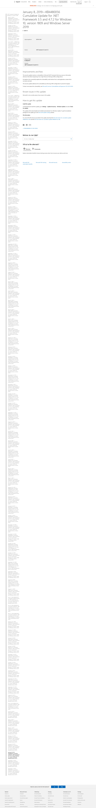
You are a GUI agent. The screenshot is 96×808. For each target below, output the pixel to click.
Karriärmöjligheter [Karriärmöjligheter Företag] (81, 793)
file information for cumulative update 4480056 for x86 (47, 119)
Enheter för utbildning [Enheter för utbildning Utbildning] (37, 795)
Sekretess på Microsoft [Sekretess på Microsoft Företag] (81, 800)
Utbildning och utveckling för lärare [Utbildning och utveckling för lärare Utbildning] (40, 804)
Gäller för (26, 30)
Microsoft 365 (24, 1)
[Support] (18, 2)
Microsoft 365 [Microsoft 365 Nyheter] (7, 804)
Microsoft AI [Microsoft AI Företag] (50, 793)
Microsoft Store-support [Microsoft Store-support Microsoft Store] (24, 798)
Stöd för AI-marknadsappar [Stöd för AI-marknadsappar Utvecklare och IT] (67, 798)
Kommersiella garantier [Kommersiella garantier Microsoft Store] (24, 806)
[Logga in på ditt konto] (87, 1)
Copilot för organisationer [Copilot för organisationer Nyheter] (9, 800)
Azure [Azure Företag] (49, 798)
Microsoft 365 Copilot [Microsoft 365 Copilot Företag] (51, 804)
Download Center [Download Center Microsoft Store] (23, 795)
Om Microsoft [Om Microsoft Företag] (80, 795)
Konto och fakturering (48, 1)
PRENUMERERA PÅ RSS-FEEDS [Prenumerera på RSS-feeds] (31, 128)
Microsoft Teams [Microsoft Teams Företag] (50, 806)
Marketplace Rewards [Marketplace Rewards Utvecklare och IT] (66, 806)
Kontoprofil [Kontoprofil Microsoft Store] (22, 793)
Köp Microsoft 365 (63, 1)
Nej (62, 786)
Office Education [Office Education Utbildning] (37, 802)
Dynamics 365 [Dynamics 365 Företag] (50, 800)
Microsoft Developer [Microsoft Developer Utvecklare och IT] (66, 793)
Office (29, 1)
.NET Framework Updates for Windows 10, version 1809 (13, 15)
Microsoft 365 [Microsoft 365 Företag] (50, 802)
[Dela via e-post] (29, 124)
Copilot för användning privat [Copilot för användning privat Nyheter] (9, 802)
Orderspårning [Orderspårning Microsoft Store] (22, 802)
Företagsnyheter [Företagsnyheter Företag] (80, 798)
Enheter (39, 1)
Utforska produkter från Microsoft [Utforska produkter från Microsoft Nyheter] (10, 806)
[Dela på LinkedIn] (26, 124)
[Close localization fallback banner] (93, 5)
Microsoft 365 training (41, 162)
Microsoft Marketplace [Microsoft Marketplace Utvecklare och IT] (67, 802)
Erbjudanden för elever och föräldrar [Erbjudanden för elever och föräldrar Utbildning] (40, 806)
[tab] (27, 149)
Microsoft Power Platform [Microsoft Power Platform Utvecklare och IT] (67, 804)
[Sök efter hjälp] (80, 1)
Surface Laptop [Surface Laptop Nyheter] (7, 795)
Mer (56, 1)
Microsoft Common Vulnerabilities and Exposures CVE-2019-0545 (57, 86)
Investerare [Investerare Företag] (79, 802)
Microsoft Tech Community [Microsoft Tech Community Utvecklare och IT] (67, 800)
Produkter (34, 1)
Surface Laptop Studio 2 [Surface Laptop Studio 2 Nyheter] (8, 798)
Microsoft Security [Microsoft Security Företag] (51, 795)
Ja (54, 786)
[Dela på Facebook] (24, 124)
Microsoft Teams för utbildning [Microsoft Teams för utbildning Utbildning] (39, 798)
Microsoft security (53, 162)
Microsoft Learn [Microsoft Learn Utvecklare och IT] (65, 795)
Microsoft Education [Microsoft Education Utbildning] (37, 793)
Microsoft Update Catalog (44, 112)
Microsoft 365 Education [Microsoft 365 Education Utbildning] (38, 800)
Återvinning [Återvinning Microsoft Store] (22, 804)
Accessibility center (66, 162)
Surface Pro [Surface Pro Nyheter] (6, 793)
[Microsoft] (9, 2)
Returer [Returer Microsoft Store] (21, 800)
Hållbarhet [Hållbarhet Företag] (79, 804)
